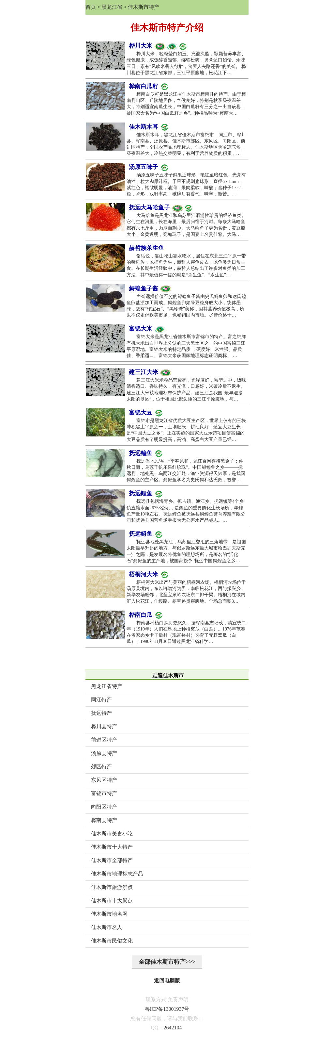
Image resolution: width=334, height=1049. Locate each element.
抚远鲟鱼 (146, 534)
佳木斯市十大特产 (112, 847)
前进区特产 (104, 740)
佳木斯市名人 (106, 927)
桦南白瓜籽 (149, 86)
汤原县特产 (104, 753)
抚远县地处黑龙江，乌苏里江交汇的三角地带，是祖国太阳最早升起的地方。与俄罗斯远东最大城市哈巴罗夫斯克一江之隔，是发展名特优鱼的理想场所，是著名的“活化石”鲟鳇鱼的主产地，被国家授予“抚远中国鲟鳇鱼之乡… (186, 551)
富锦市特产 (104, 793)
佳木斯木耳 (149, 127)
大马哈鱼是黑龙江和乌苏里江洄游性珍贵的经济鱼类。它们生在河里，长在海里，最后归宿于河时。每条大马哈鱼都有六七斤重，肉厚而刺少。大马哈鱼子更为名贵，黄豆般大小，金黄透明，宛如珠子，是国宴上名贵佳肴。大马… (186, 225)
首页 (90, 7)
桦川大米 (158, 46)
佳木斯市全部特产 (112, 860)
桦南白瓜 (146, 615)
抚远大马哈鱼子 (160, 207)
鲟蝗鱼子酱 (150, 288)
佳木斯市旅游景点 (112, 887)
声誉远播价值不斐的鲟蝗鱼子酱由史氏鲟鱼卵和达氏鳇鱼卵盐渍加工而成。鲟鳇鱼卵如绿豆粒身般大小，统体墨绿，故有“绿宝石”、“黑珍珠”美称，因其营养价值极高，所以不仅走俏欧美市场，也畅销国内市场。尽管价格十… (186, 306)
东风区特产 (104, 780)
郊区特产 (101, 766)
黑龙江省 (111, 7)
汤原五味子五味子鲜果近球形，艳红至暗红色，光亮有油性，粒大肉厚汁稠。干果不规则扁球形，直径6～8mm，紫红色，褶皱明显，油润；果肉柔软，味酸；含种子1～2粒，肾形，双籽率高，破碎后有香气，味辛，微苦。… (186, 184)
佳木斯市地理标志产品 (117, 874)
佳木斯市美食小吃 (112, 833)
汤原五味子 (149, 167)
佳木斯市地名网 (109, 914)
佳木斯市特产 (143, 7)
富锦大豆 (146, 413)
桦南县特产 (104, 820)
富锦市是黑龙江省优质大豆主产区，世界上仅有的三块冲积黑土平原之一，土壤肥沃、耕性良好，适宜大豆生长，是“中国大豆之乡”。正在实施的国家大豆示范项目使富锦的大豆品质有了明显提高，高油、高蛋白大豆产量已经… (186, 430)
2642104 (173, 1027)
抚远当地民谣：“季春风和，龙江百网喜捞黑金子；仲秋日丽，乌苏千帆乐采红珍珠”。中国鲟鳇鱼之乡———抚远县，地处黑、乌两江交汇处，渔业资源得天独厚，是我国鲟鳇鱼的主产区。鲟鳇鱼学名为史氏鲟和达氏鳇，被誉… (186, 471)
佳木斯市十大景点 (112, 900)
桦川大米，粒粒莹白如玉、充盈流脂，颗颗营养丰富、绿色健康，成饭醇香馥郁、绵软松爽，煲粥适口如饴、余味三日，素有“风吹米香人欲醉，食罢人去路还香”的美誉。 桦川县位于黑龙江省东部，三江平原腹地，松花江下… (186, 63)
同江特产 (101, 699)
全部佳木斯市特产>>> (167, 962)
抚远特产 (101, 713)
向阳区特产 (104, 807)
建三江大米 (150, 372)
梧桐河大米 (149, 574)
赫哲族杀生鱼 (146, 248)
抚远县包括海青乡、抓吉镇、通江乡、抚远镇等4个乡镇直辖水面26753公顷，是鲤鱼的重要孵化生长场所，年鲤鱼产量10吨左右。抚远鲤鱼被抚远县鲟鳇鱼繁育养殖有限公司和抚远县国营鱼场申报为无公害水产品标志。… (186, 511)
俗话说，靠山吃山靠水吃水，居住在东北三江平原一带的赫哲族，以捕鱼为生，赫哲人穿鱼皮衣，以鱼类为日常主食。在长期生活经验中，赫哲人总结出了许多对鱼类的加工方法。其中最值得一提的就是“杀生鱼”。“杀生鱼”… (186, 265)
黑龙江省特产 (106, 686)
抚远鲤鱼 (146, 493)
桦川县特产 (104, 726)
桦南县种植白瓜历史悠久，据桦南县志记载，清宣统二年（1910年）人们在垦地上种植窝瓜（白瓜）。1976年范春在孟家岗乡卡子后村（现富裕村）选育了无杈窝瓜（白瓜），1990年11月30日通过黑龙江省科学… (186, 632)
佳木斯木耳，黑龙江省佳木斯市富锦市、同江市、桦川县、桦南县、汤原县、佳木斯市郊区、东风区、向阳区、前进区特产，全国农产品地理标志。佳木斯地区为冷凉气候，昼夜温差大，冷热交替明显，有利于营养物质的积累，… (186, 144)
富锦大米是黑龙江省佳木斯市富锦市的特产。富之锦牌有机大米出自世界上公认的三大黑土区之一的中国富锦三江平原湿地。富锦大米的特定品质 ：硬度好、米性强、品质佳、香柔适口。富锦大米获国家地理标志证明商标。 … (186, 346)
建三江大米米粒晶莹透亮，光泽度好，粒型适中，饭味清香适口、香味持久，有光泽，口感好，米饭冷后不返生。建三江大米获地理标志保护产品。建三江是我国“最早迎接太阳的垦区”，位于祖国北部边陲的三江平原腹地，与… (186, 390)
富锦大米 (147, 329)
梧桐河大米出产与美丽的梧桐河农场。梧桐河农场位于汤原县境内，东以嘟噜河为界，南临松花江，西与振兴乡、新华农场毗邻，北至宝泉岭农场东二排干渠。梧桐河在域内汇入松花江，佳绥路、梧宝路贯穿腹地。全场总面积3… (186, 592)
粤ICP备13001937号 (167, 1009)
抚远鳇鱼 (146, 453)
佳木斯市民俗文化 (112, 940)
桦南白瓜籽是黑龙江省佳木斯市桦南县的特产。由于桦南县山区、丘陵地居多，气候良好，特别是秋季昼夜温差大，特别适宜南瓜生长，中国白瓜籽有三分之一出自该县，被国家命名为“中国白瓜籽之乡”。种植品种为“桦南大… (186, 104)
